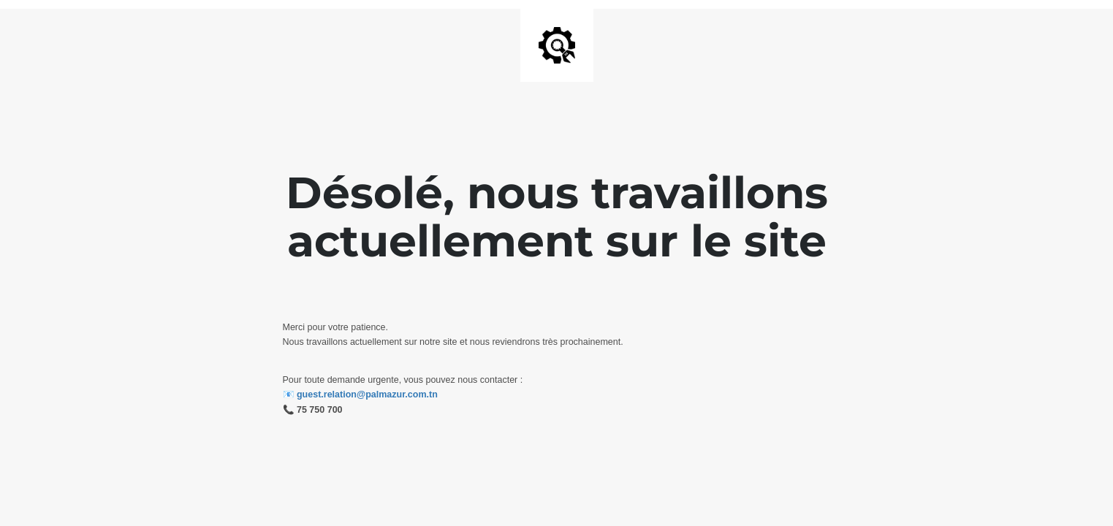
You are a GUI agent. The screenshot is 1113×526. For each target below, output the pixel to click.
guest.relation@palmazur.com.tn (367, 394)
